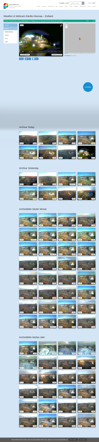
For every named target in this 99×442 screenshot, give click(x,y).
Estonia (7, 28)
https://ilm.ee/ (73, 55)
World (94, 6)
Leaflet (70, 53)
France (71, 6)
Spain (66, 6)
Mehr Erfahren (73, 439)
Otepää (7, 35)
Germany (44, 6)
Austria (38, 6)
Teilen (36, 58)
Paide (6, 38)
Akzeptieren (83, 439)
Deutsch (90, 3)
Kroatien (61, 6)
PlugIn (21, 58)
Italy (56, 6)
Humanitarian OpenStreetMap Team (89, 53)
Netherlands (83, 6)
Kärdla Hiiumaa (9, 32)
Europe (89, 6)
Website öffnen (55, 87)
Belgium (76, 6)
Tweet (29, 58)
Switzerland (51, 6)
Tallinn (6, 41)
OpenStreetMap (75, 53)
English (93, 3)
